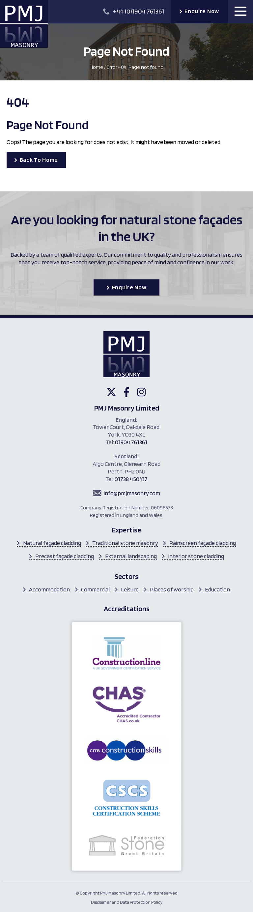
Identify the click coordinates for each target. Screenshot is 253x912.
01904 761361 (131, 442)
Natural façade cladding (52, 542)
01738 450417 (131, 478)
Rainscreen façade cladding (202, 542)
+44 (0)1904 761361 (133, 11)
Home (96, 67)
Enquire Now (201, 11)
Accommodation (49, 589)
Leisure (130, 589)
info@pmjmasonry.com (132, 493)
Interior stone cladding (196, 556)
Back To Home (39, 159)
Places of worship (172, 589)
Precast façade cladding (64, 556)
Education (217, 589)
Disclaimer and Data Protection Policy (126, 902)
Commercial (95, 589)
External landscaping (131, 556)
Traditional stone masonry (125, 542)
